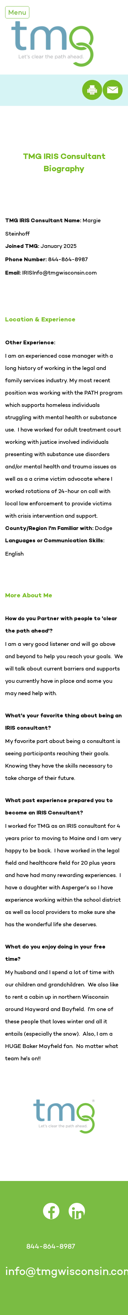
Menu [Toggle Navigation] (17, 12)
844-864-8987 (50, 1246)
